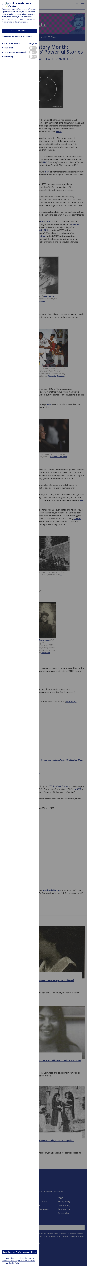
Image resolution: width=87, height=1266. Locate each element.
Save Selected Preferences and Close (19, 1252)
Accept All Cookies (19, 31)
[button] (10, 43)
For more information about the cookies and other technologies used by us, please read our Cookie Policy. (18, 1260)
